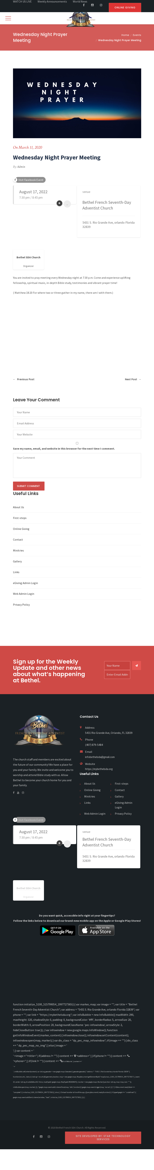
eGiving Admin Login (25, 583)
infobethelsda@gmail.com (101, 757)
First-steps (20, 518)
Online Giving (21, 529)
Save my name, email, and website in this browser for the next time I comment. (64, 449)
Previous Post (23, 379)
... (67, 204)
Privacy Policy (21, 605)
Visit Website (71, 1061)
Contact (18, 540)
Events (137, 35)
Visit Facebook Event (30, 180)
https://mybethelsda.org (100, 769)
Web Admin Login (23, 594)
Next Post (133, 379)
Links (16, 572)
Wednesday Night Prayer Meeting (119, 40)
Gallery (17, 561)
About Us (18, 507)
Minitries (18, 551)
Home (125, 35)
